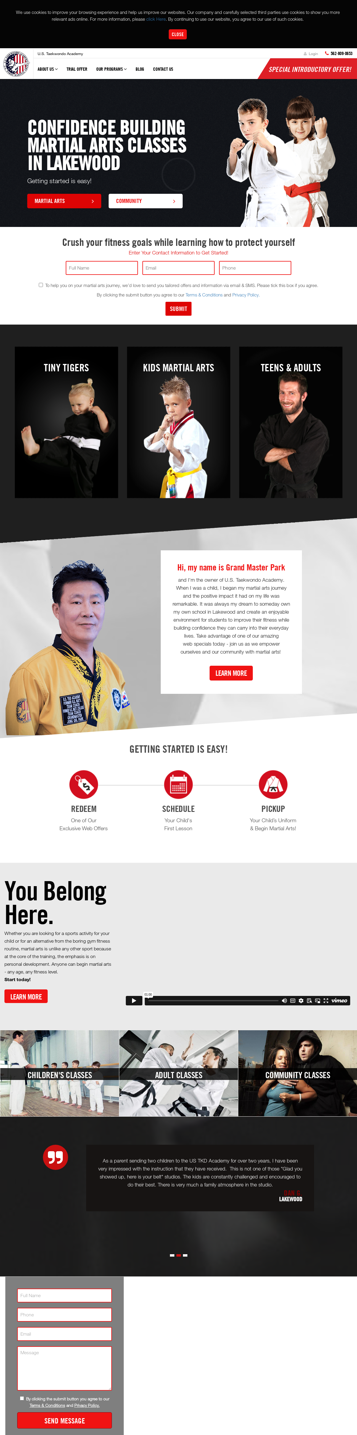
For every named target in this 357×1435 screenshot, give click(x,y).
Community (145, 200)
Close (178, 34)
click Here (156, 19)
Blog (140, 69)
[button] (172, 1255)
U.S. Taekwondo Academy (60, 53)
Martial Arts (64, 200)
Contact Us (163, 69)
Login (311, 53)
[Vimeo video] (238, 943)
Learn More (231, 673)
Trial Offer (77, 69)
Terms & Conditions (204, 294)
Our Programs (111, 71)
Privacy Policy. (246, 294)
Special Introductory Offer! (309, 69)
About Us (48, 71)
